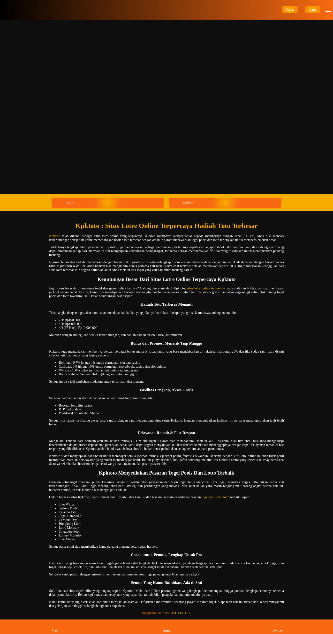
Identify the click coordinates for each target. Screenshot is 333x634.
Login (313, 9)
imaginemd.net (152, 613)
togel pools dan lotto (215, 497)
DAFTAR (182, 202)
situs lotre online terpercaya (206, 288)
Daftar (289, 9)
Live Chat (277, 627)
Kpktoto (54, 236)
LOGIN (63, 202)
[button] (329, 9)
